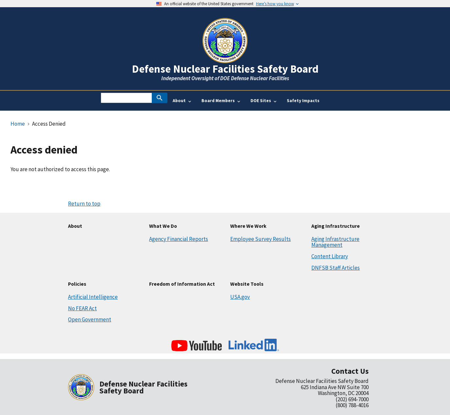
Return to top (84, 203)
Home (17, 123)
